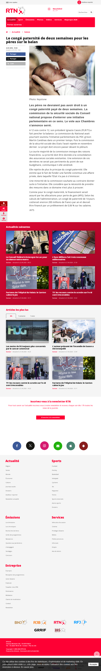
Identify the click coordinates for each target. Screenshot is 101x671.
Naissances (9, 539)
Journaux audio (11, 486)
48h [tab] (11, 316)
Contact (8, 603)
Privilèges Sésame (58, 531)
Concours (9, 555)
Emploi (54, 547)
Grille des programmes (13, 535)
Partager (12, 54)
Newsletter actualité (12, 499)
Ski (53, 486)
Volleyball (55, 478)
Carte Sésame (10, 579)
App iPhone (70, 446)
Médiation (9, 595)
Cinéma (54, 526)
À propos (9, 570)
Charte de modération (13, 599)
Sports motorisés (57, 499)
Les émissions (10, 522)
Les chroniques (11, 526)
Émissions (30, 19)
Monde (8, 474)
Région (8, 466)
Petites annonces (57, 539)
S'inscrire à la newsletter (50, 417)
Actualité (11, 19)
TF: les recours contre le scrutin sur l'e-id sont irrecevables (72, 293)
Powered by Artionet (12, 651)
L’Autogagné (10, 547)
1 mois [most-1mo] (32, 316)
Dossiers (8, 490)
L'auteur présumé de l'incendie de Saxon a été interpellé (73, 347)
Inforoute (55, 543)
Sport (20, 19)
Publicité (8, 583)
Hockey (54, 470)
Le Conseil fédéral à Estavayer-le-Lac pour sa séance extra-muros (26, 258)
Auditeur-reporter (85, 2)
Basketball (55, 474)
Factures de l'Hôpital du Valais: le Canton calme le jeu (26, 293)
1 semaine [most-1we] (21, 316)
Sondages (9, 551)
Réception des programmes (15, 575)
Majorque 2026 (70, 19)
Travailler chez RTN (12, 587)
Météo (54, 535)
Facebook (17, 446)
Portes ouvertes (14, 24)
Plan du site (32, 645)
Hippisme (55, 490)
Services (58, 19)
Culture (8, 482)
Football (54, 466)
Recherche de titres (12, 531)
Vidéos (49, 19)
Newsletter (9, 607)
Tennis (54, 495)
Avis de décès (56, 551)
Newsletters (58, 446)
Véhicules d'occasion (59, 522)
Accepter (93, 664)
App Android (83, 446)
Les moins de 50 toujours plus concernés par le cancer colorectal (26, 347)
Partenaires (9, 591)
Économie (9, 478)
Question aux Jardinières (14, 543)
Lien (11, 64)
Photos (40, 19)
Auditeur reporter (12, 495)
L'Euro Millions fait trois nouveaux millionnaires (69, 258)
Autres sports (56, 503)
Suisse (27, 32)
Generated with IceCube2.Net (29, 651)
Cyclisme (55, 482)
